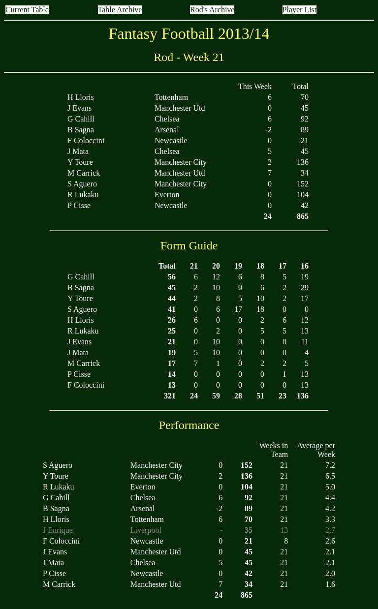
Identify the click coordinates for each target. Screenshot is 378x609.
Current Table (27, 9)
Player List (300, 9)
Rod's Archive (212, 9)
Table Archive (120, 9)
